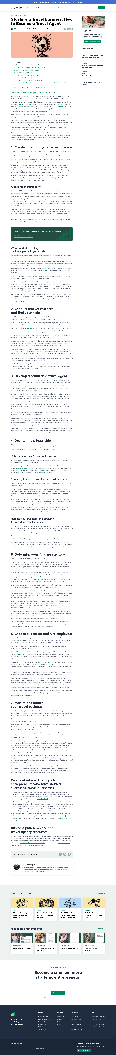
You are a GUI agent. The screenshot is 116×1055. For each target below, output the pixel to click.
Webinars (73, 1021)
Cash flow (32, 608)
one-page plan (44, 270)
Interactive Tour (43, 1016)
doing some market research (29, 328)
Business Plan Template (77, 1032)
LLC (40, 491)
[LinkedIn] (18, 1044)
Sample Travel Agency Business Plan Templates (38, 93)
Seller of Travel (17, 470)
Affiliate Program (75, 1024)
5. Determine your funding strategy (26, 75)
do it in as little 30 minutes (26, 159)
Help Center (74, 1016)
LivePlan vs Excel (96, 1019)
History (59, 1021)
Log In (93, 8)
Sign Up (101, 8)
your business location (45, 662)
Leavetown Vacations (25, 654)
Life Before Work (42, 799)
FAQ (39, 1027)
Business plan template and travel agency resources (32, 87)
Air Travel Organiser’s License (41, 473)
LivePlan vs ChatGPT (97, 1021)
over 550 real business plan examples (32, 843)
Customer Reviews (43, 1021)
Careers (59, 1019)
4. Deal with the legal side (23, 73)
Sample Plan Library (76, 1029)
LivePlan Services (75, 1019)
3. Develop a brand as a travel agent (26, 70)
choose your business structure (27, 489)
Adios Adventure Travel (51, 325)
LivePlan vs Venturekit (98, 1027)
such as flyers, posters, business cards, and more (41, 577)
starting (24, 15)
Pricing (53, 8)
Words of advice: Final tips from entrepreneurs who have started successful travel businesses (42, 84)
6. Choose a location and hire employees (28, 78)
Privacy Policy (67, 997)
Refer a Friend (74, 1027)
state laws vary (22, 468)
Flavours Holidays (60, 811)
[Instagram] (12, 1044)
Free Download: (16, 93)
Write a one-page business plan (43, 156)
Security (40, 1032)
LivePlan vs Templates (98, 1016)
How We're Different (44, 1019)
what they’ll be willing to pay (36, 129)
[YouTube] (21, 1044)
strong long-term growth (60, 106)
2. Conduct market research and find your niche (30, 67)
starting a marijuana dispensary (30, 447)
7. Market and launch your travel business (28, 80)
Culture (59, 1024)
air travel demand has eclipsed (21, 104)
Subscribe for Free (83, 1050)
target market (16, 129)
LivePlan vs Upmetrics (98, 1024)
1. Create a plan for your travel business (28, 65)
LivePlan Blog (15, 15)
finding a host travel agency (55, 167)
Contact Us (60, 1016)
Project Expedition (17, 616)
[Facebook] (15, 1044)
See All (100, 893)
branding (20, 127)
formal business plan (26, 154)
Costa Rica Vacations (33, 622)
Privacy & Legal (40, 1048)
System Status (42, 1029)
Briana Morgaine (17, 29)
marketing (31, 127)
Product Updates (43, 1024)
